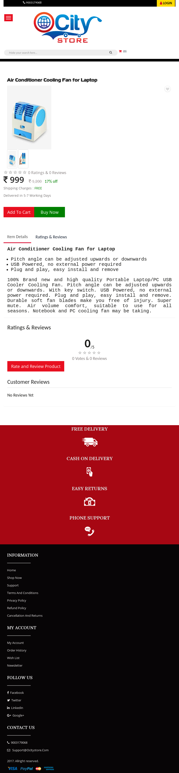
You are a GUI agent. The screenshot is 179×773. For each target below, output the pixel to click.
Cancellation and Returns (25, 615)
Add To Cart (18, 212)
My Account (15, 643)
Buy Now (50, 212)
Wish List (13, 658)
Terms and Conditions (22, 593)
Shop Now (14, 578)
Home (11, 570)
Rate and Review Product (35, 366)
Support (13, 585)
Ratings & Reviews (51, 237)
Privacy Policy (16, 600)
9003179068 (17, 742)
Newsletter (14, 665)
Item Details (17, 236)
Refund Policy (16, 608)
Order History (16, 650)
